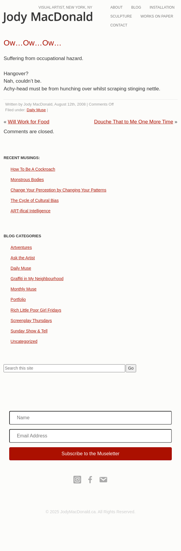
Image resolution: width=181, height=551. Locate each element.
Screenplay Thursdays (31, 320)
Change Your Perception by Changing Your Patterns (58, 190)
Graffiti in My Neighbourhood (37, 278)
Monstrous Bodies (27, 179)
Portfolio (18, 299)
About (116, 7)
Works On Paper (157, 16)
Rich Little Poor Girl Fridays (36, 310)
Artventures (21, 247)
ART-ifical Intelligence (31, 210)
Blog (136, 7)
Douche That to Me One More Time (133, 122)
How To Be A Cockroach (33, 169)
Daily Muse (36, 110)
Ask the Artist (23, 257)
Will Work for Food (28, 122)
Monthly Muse (24, 289)
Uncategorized (24, 341)
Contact (118, 25)
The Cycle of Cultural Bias (35, 200)
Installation (162, 7)
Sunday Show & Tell (29, 331)
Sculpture (121, 16)
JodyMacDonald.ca (51, 18)
